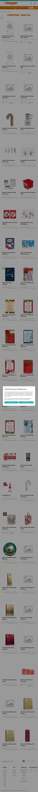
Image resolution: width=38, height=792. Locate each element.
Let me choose (11, 402)
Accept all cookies (26, 402)
